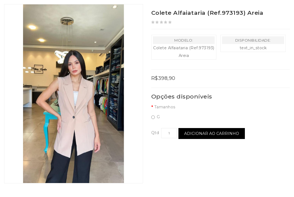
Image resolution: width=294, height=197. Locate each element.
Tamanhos (164, 107)
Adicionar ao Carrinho (211, 133)
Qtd (155, 132)
